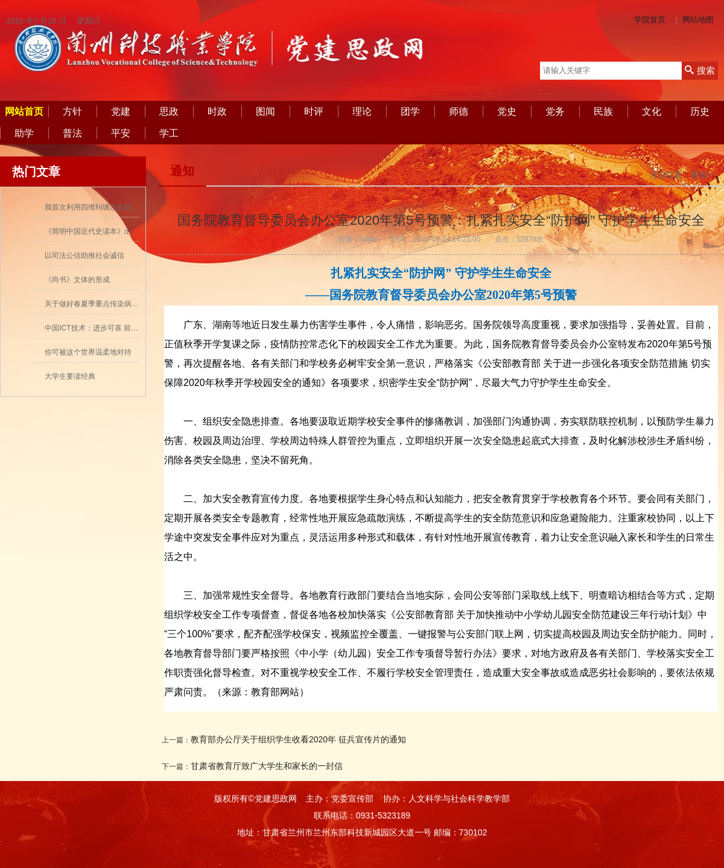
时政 (217, 111)
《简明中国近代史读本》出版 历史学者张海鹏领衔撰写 (132, 231)
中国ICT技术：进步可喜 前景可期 (99, 328)
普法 (72, 133)
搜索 (699, 70)
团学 (410, 111)
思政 (169, 111)
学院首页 (649, 19)
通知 (182, 171)
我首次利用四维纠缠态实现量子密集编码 (110, 207)
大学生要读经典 (70, 376)
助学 (24, 133)
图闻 (265, 111)
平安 (120, 133)
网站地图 (698, 19)
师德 (458, 111)
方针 (72, 111)
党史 (506, 111)
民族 (603, 111)
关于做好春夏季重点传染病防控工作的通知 (113, 304)
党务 (555, 111)
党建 (120, 111)
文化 (651, 111)
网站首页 (24, 111)
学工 (169, 133)
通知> (701, 174)
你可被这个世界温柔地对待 (88, 352)
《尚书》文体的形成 (77, 279)
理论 (362, 111)
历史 (700, 111)
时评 (313, 111)
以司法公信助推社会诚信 (84, 255)
